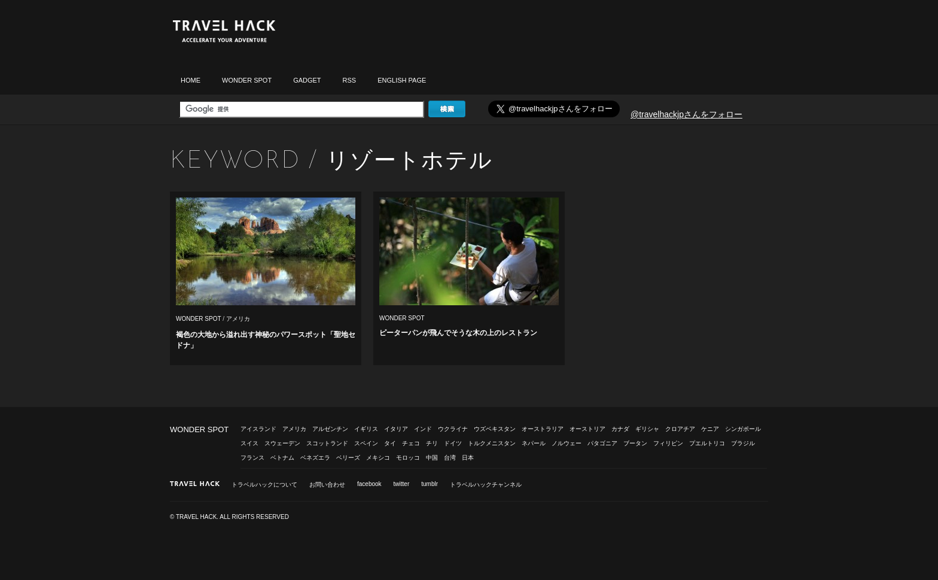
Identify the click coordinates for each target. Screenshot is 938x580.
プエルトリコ (707, 443)
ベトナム (282, 457)
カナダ (620, 429)
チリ (432, 443)
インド (423, 429)
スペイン (366, 443)
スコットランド (327, 443)
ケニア (710, 429)
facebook (369, 484)
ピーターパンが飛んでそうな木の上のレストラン (458, 333)
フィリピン (668, 443)
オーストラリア (543, 429)
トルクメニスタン (492, 443)
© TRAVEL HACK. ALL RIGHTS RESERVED (229, 517)
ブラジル (743, 443)
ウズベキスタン (495, 429)
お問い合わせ (327, 484)
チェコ (411, 443)
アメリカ (238, 318)
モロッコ (408, 457)
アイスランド (258, 429)
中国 (432, 457)
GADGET (307, 80)
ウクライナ (453, 429)
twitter (402, 484)
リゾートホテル (409, 160)
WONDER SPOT (247, 80)
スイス (249, 443)
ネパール (534, 443)
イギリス (366, 429)
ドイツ (453, 443)
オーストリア (587, 429)
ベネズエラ (315, 457)
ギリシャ (647, 429)
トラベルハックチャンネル (486, 484)
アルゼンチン (330, 429)
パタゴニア (602, 443)
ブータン (635, 443)
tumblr (429, 484)
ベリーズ (348, 457)
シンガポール (743, 429)
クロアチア (680, 429)
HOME (190, 80)
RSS (350, 80)
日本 (468, 457)
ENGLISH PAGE (401, 80)
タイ (390, 443)
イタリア (396, 429)
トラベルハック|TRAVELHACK (224, 31)
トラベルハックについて (264, 484)
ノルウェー (566, 443)
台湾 (450, 457)
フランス (252, 457)
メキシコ (378, 457)
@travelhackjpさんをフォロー (686, 114)
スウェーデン (282, 443)
